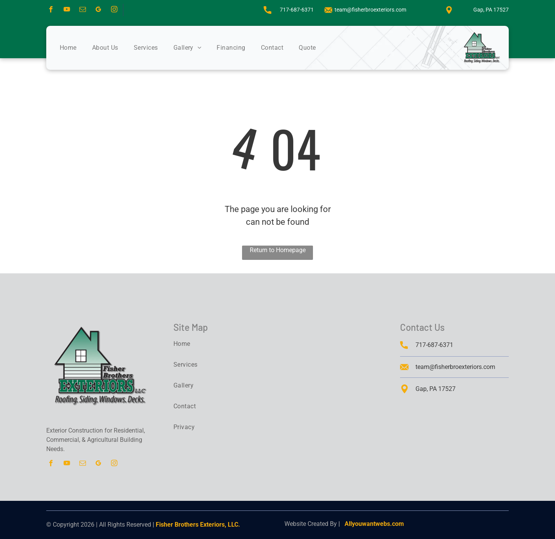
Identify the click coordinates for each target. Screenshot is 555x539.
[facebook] (51, 10)
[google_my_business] (98, 10)
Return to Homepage (278, 250)
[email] (82, 10)
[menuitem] (76, 47)
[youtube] (67, 10)
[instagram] (114, 10)
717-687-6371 (297, 10)
